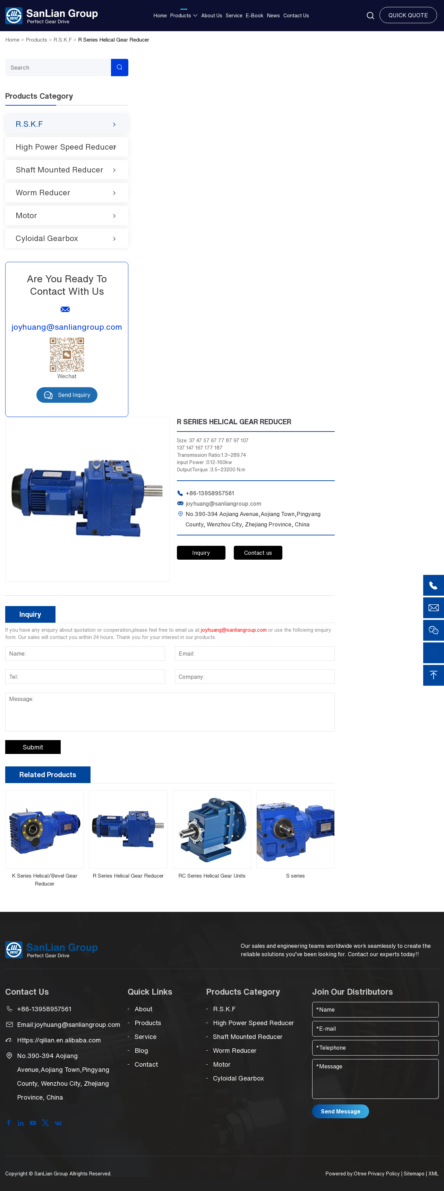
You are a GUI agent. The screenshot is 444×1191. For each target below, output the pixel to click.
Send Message (340, 1111)
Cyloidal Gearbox (47, 238)
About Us (211, 15)
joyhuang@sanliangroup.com (66, 327)
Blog (138, 1050)
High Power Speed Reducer (66, 147)
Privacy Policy (384, 1173)
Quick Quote (408, 15)
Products (180, 15)
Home (160, 15)
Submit (33, 747)
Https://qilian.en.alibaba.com (59, 1040)
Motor (26, 215)
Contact (143, 1064)
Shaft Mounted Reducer (59, 170)
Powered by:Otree (346, 1173)
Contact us (296, 15)
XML (433, 1173)
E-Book (255, 15)
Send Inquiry (67, 395)
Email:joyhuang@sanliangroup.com (68, 1024)
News (273, 15)
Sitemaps (414, 1173)
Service (234, 15)
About (140, 1009)
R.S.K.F (62, 39)
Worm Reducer (43, 192)
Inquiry (201, 552)
